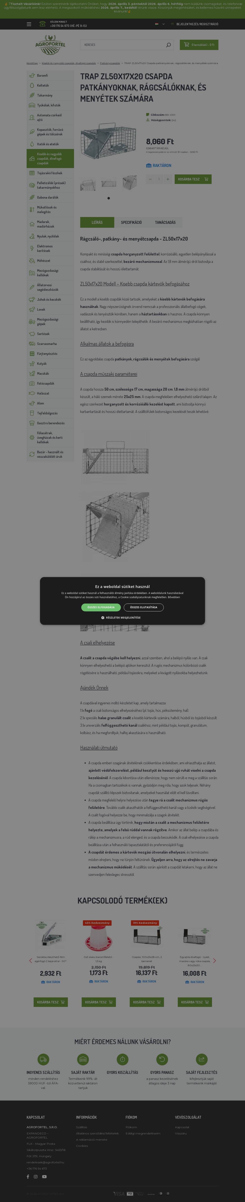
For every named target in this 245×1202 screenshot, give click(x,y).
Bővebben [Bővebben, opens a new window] (174, 597)
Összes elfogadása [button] (101, 607)
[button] (122, 618)
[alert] (122, 601)
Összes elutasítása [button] (143, 607)
